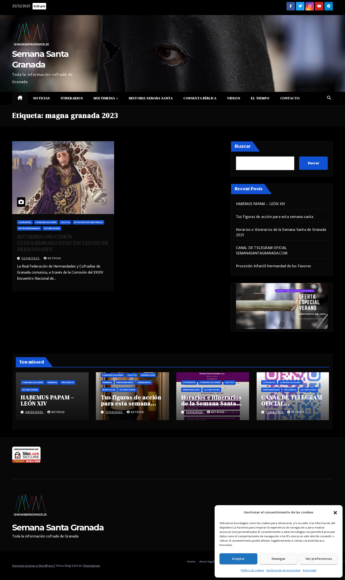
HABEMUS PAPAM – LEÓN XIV (260, 204)
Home (191, 561)
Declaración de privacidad (283, 570)
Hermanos (144, 382)
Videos (233, 98)
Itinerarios (72, 98)
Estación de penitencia (88, 222)
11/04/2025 (114, 412)
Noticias (41, 98)
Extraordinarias (29, 228)
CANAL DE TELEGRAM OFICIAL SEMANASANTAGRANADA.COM (261, 251)
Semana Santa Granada (58, 527)
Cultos (65, 222)
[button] (335, 512)
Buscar (243, 146)
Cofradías (24, 222)
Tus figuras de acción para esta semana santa (274, 217)
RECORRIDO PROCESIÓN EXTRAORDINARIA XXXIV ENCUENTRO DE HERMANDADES (62, 243)
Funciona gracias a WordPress (33, 565)
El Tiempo (260, 98)
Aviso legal (309, 570)
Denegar (279, 559)
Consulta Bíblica (199, 98)
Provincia (67, 382)
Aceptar (238, 559)
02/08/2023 (31, 258)
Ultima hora (52, 228)
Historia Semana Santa (151, 98)
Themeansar (91, 565)
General (52, 382)
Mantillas (108, 390)
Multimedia (104, 98)
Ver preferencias (318, 559)
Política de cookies (252, 570)
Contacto (290, 98)
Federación (148, 375)
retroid (52, 258)
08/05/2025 (34, 412)
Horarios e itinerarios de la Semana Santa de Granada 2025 (281, 232)
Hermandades (125, 382)
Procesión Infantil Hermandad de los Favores (273, 266)
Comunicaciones (46, 222)
